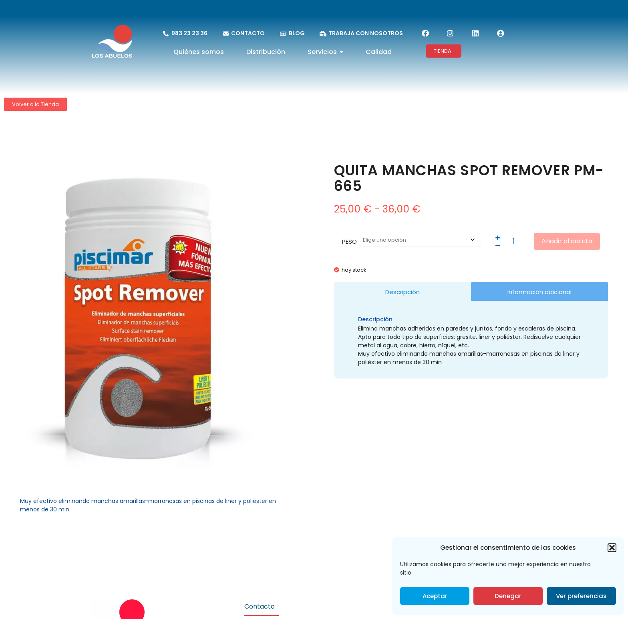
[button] (612, 548)
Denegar (508, 596)
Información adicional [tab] (539, 292)
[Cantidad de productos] (513, 241)
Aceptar (435, 596)
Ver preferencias (581, 596)
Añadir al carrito (566, 241)
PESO (349, 241)
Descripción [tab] (402, 292)
